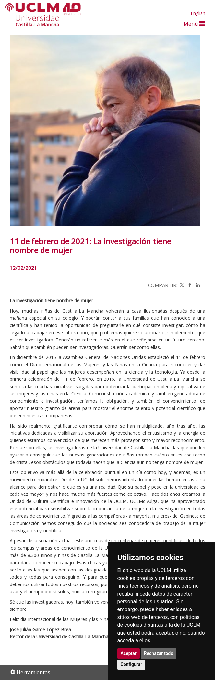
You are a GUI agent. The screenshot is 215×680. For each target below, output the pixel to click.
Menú (194, 23)
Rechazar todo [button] (158, 653)
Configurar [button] (131, 664)
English (198, 13)
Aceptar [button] (129, 653)
